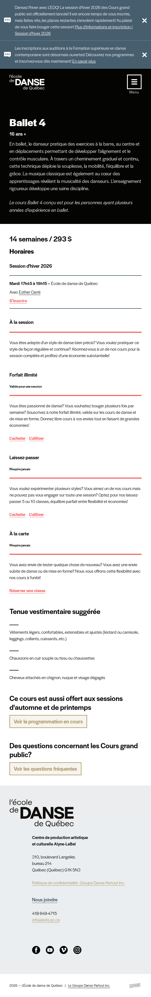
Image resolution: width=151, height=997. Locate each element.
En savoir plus (84, 61)
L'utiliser (36, 438)
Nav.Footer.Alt (41, 813)
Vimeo (64, 950)
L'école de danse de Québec (32, 82)
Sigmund (134, 985)
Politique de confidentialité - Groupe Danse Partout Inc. (78, 882)
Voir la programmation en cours (48, 721)
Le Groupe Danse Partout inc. (89, 985)
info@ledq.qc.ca (46, 919)
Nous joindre (44, 899)
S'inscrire (18, 300)
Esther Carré (29, 292)
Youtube (50, 950)
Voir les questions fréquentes (45, 768)
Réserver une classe (27, 590)
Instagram (77, 950)
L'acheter (17, 438)
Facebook (36, 950)
